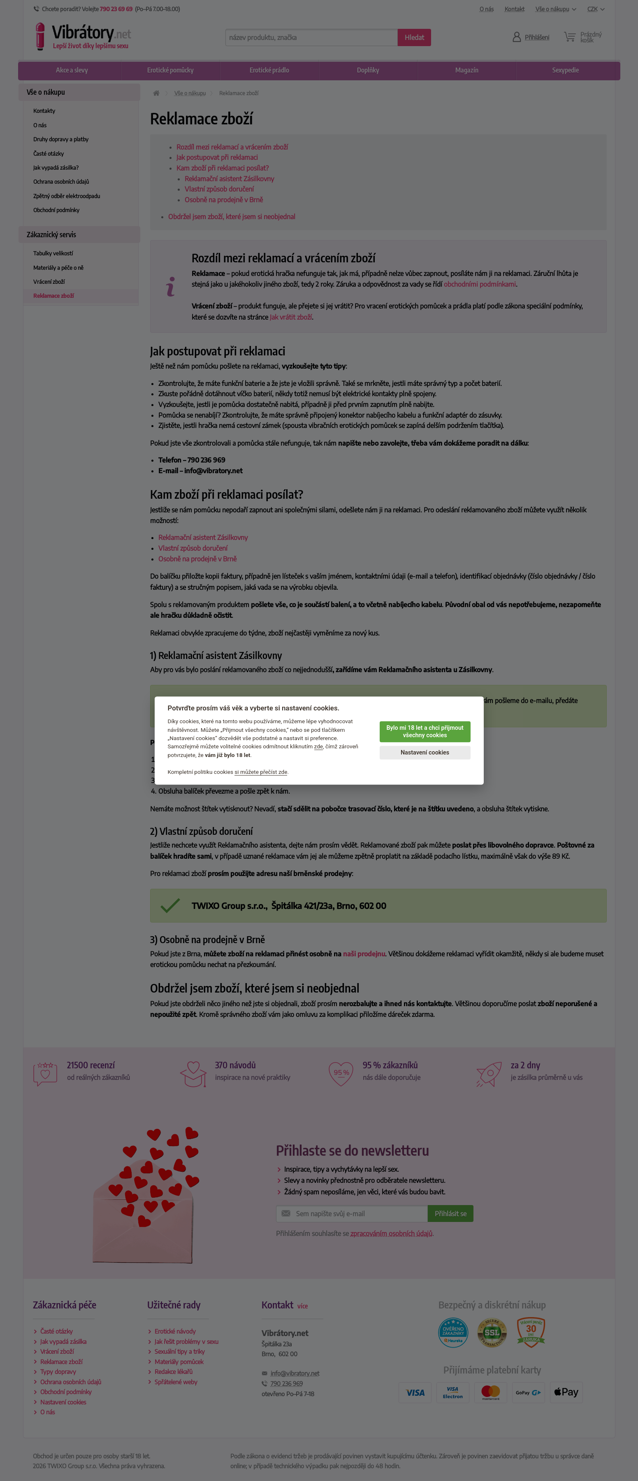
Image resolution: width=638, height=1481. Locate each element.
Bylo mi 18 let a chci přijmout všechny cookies (424, 732)
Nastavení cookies (425, 752)
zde (318, 746)
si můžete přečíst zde (260, 772)
